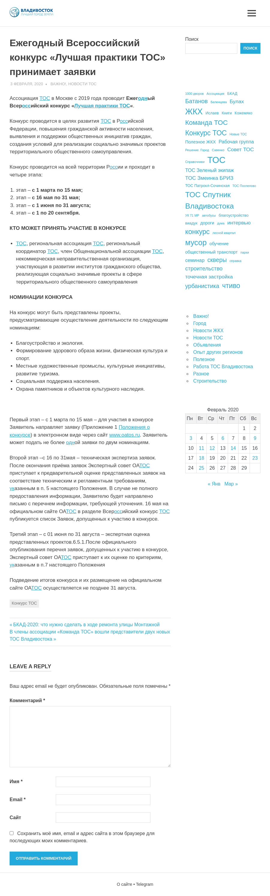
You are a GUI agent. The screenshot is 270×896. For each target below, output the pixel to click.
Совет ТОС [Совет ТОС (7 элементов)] (240, 149)
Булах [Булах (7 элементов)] (237, 101)
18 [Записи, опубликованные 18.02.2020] (201, 458)
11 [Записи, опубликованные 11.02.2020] (201, 448)
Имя (16, 781)
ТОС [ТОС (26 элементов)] (216, 160)
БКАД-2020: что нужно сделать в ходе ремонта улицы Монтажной (86, 624)
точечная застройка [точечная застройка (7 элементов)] (209, 277)
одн (142, 98)
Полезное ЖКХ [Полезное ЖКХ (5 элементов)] (200, 142)
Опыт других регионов (218, 352)
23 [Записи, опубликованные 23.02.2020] (255, 458)
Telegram (144, 884)
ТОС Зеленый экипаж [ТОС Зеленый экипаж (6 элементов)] (209, 170)
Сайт (15, 817)
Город (199, 323)
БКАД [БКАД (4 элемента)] (232, 93)
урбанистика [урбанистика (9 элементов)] (202, 286)
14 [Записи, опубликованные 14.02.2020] (233, 448)
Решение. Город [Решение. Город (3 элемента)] (197, 150)
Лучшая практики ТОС (102, 106)
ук (12, 488)
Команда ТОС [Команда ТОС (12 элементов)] (206, 122)
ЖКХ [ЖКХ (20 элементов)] (194, 111)
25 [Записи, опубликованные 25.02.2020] (201, 468)
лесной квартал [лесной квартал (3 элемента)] (224, 233)
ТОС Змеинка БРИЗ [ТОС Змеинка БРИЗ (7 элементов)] (209, 178)
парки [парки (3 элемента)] (244, 252)
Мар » (231, 483)
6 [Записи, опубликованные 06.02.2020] (222, 438)
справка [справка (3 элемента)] (235, 261)
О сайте (124, 884)
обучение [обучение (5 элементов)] (219, 243)
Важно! (58, 84)
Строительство (210, 380)
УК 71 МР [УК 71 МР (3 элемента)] (192, 215)
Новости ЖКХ (208, 330)
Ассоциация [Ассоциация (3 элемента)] (215, 93)
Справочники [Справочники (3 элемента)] (195, 162)
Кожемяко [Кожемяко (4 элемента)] (243, 113)
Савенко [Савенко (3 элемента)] (218, 150)
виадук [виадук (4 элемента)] (191, 223)
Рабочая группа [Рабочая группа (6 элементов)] (236, 141)
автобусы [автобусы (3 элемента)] (209, 215)
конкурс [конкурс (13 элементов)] (197, 232)
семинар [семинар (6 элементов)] (195, 260)
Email (17, 799)
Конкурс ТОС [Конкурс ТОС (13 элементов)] (206, 133)
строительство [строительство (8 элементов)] (204, 268)
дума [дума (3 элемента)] (220, 223)
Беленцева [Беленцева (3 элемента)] (219, 102)
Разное (201, 373)
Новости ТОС (82, 84)
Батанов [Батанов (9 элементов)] (196, 101)
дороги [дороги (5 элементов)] (207, 223)
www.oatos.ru (124, 435)
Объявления (207, 344)
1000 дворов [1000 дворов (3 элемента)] (194, 93)
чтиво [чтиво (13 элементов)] (231, 286)
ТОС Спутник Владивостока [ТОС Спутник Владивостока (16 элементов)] (209, 200)
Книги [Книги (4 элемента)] (227, 113)
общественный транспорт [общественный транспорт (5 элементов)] (211, 252)
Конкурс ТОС (24, 603)
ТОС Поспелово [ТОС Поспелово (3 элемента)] (244, 186)
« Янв (214, 483)
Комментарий (27, 700)
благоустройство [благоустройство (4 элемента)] (233, 215)
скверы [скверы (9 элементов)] (217, 260)
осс (26, 106)
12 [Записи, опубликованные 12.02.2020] (212, 448)
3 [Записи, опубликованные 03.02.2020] (191, 438)
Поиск (191, 39)
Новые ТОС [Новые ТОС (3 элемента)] (238, 134)
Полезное (204, 359)
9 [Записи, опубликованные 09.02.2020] (255, 438)
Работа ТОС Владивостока (223, 366)
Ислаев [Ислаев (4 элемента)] (212, 113)
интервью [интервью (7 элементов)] (239, 223)
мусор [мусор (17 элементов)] (196, 242)
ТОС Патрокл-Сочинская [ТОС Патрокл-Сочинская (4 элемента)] (207, 185)
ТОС (45, 98)
